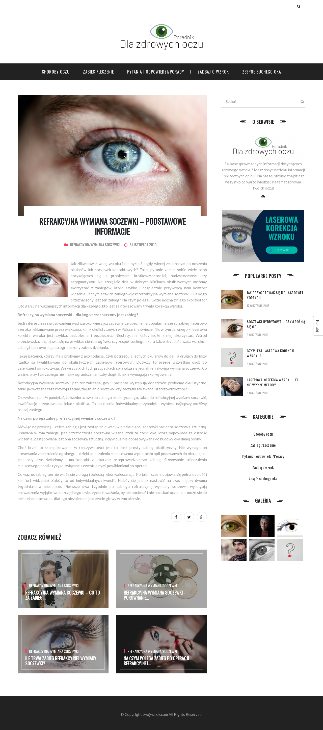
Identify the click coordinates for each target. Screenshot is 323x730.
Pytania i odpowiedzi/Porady (155, 72)
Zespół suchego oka (261, 72)
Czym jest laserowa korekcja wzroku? (271, 353)
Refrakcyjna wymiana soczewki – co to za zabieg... (62, 595)
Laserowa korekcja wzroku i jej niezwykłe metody (272, 382)
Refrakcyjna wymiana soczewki (95, 244)
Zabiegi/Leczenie (98, 72)
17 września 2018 (258, 305)
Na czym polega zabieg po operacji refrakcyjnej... (156, 661)
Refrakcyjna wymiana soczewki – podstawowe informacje (112, 226)
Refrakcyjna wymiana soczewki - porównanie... (154, 595)
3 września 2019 (257, 335)
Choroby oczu (56, 72)
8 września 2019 (257, 364)
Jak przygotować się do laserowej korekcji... (275, 295)
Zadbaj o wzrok (213, 72)
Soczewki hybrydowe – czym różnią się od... (276, 324)
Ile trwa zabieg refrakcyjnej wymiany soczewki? (60, 661)
